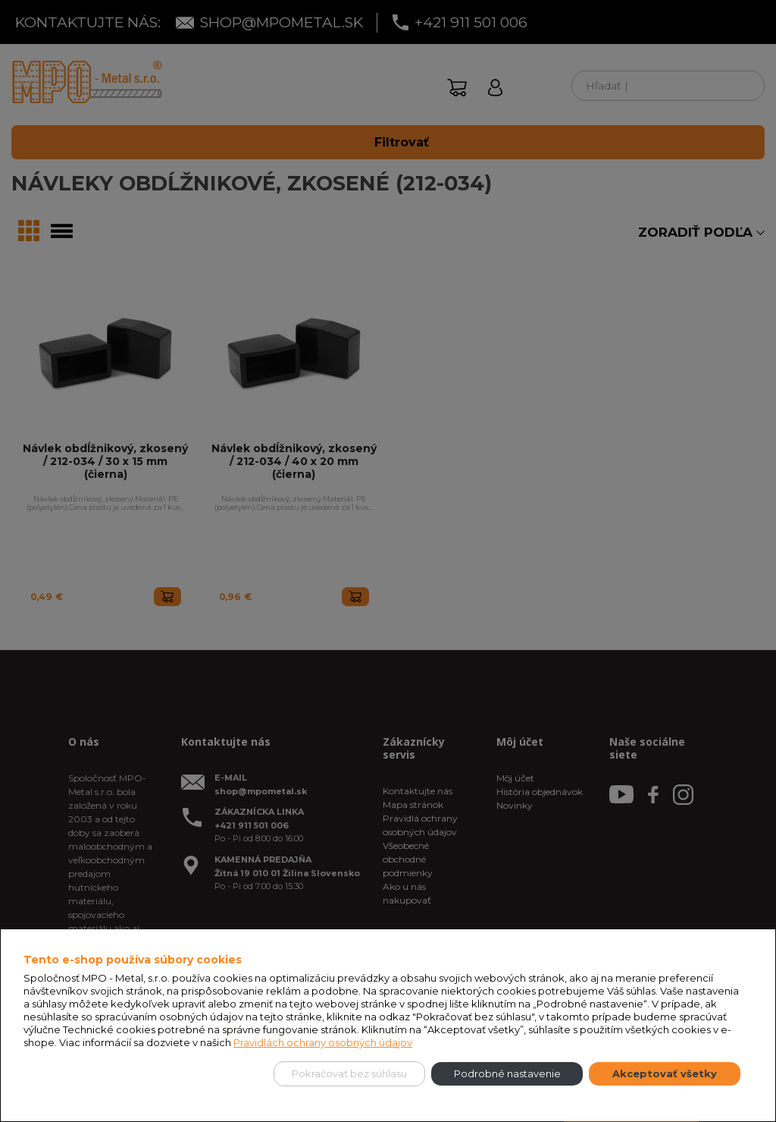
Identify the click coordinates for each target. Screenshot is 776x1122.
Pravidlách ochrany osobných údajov (322, 1042)
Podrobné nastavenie (507, 1073)
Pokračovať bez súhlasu (349, 1073)
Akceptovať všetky (664, 1073)
